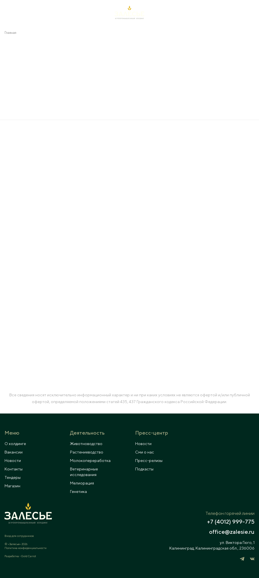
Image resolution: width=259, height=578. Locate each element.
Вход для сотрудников (19, 535)
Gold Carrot (28, 556)
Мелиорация (82, 483)
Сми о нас (144, 452)
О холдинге (15, 443)
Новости (13, 460)
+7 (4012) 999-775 (230, 521)
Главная (10, 32)
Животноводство (86, 443)
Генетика (78, 491)
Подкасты (144, 469)
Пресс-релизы (149, 460)
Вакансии (14, 452)
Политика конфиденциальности (26, 548)
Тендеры (13, 477)
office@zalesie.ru (231, 532)
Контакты (14, 469)
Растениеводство (86, 452)
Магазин (12, 486)
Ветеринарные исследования (84, 472)
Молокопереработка (90, 460)
